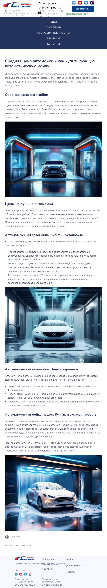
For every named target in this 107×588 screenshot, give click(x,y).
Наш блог (70, 551)
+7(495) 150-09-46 (25, 577)
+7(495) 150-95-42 (52, 577)
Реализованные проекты (53, 32)
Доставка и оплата (75, 558)
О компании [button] (54, 27)
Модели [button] (53, 21)
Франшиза (53, 38)
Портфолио (48, 561)
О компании (48, 551)
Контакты (53, 43)
